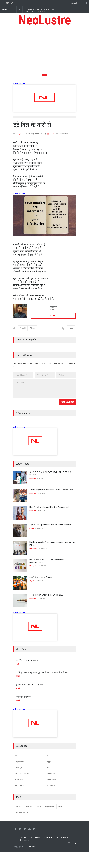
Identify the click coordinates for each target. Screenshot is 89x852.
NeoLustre (44, 19)
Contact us (24, 840)
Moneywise (51, 786)
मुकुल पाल (50, 134)
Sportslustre (51, 780)
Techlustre (19, 780)
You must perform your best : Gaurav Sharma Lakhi (51, 490)
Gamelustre (51, 774)
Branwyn (18, 768)
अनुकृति (20, 134)
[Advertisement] (44, 50)
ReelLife (18, 807)
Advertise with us (51, 837)
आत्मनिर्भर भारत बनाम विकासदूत (40, 577)
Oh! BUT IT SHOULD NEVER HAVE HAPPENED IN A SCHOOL (40, 10)
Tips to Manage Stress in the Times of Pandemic (50, 525)
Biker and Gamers (22, 774)
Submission (35, 837)
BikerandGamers (21, 813)
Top (70, 843)
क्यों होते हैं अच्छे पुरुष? (24, 697)
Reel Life (50, 768)
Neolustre (31, 847)
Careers (64, 837)
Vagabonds (19, 762)
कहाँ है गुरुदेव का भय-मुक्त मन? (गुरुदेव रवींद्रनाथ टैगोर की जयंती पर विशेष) (42, 672)
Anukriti (23, 328)
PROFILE (53, 316)
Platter (32, 328)
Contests (23, 837)
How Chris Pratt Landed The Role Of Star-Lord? (49, 507)
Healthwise (19, 786)
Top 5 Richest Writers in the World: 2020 (46, 595)
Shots (49, 756)
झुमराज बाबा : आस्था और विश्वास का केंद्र (30, 685)
